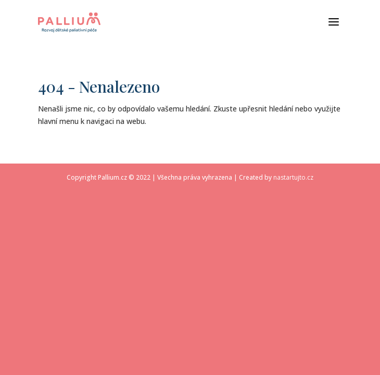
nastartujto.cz (293, 177)
